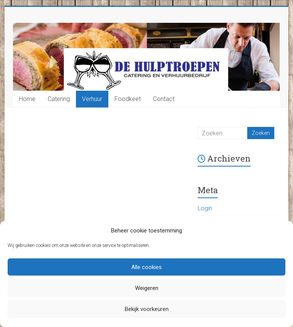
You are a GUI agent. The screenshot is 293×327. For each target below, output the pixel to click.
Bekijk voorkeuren (147, 309)
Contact (163, 99)
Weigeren (146, 288)
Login (205, 208)
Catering (59, 99)
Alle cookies (146, 267)
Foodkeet (127, 99)
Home (27, 99)
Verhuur (92, 99)
